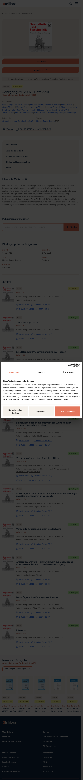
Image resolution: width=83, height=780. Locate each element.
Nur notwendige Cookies (15, 411)
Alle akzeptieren (68, 411)
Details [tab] (42, 372)
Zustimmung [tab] (14, 372)
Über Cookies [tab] (68, 372)
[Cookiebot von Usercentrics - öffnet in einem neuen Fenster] (69, 365)
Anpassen (41, 411)
